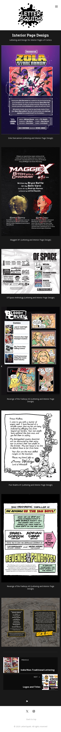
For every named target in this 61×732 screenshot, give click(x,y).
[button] (30, 701)
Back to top (31, 719)
